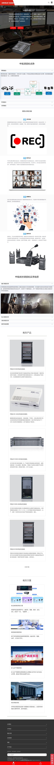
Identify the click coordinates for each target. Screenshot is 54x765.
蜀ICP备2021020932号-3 (36, 760)
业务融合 (3, 105)
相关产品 (20, 27)
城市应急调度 (5, 324)
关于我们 (27, 747)
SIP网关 (27, 724)
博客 (27, 742)
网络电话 (23, 760)
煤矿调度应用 (5, 283)
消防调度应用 (5, 320)
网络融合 (3, 70)
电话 (40, 763)
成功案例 (27, 737)
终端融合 (3, 102)
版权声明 (9, 751)
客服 (13, 763)
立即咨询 (13, 27)
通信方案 (27, 733)
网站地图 (14, 751)
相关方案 (27, 580)
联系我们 (19, 751)
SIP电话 (27, 728)
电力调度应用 (5, 317)
